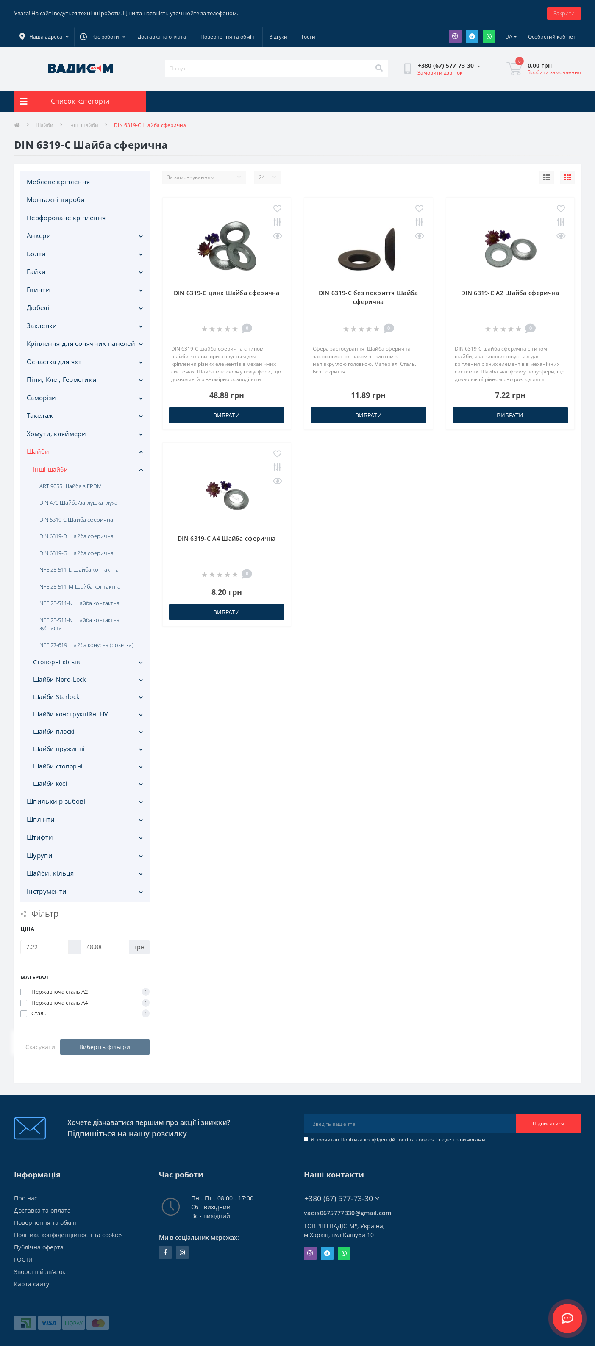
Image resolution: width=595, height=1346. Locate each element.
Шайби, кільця (50, 873)
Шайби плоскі (54, 731)
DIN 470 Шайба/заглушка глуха (78, 502)
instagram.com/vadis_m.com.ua (182, 1252)
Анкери (39, 235)
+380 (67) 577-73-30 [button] (341, 1198)
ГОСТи (23, 1259)
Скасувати (40, 1047)
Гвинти (38, 289)
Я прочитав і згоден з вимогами (398, 1139)
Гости (308, 36)
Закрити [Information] (564, 13)
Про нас (25, 1198)
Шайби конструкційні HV (70, 714)
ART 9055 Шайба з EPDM (70, 486)
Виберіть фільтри (104, 1047)
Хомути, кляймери (56, 433)
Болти (36, 253)
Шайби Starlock (56, 697)
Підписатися (548, 1123)
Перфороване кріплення (66, 217)
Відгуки (278, 36)
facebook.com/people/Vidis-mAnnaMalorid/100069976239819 (165, 1252)
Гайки (36, 271)
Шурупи (40, 855)
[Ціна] (44, 947)
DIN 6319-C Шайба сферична (76, 519)
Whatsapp (489, 36)
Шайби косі (50, 783)
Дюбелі (38, 307)
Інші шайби (83, 125)
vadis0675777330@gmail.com (348, 1213)
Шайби (44, 125)
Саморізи (41, 397)
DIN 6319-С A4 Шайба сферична (226, 538)
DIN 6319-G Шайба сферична (76, 553)
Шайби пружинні (59, 749)
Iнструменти (47, 891)
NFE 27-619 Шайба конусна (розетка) (86, 645)
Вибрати (226, 415)
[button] (102, 37)
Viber (455, 36)
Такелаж (40, 415)
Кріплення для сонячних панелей (81, 343)
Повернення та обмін (227, 36)
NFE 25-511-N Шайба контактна (79, 603)
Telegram (472, 36)
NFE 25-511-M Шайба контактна (79, 586)
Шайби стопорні (58, 766)
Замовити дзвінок (439, 72)
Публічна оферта (39, 1247)
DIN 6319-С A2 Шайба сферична (510, 293)
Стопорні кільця (57, 662)
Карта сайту (31, 1284)
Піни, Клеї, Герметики (62, 379)
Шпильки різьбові (56, 801)
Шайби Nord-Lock (59, 679)
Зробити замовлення (554, 72)
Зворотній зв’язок (39, 1272)
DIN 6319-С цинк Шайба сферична (227, 293)
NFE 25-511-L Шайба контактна (79, 569)
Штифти (40, 837)
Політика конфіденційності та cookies (387, 1139)
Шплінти (41, 819)
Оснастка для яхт (54, 361)
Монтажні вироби (56, 199)
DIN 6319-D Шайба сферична (76, 536)
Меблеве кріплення (58, 181)
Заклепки (42, 325)
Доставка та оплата (162, 36)
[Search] (379, 68)
